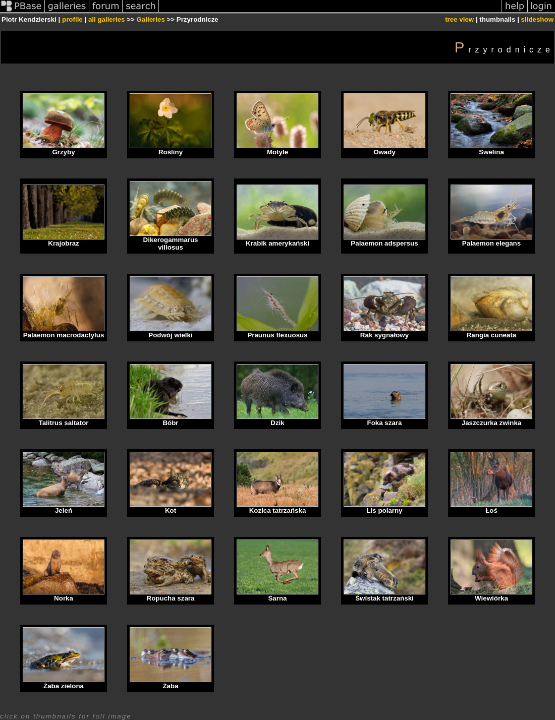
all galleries (106, 19)
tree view (459, 19)
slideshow (537, 19)
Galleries (150, 19)
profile (72, 19)
